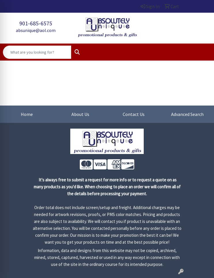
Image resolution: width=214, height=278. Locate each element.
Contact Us (134, 114)
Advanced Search (187, 114)
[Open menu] (202, 52)
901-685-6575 (35, 23)
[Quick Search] (37, 52)
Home (27, 114)
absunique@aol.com (36, 30)
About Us (80, 114)
